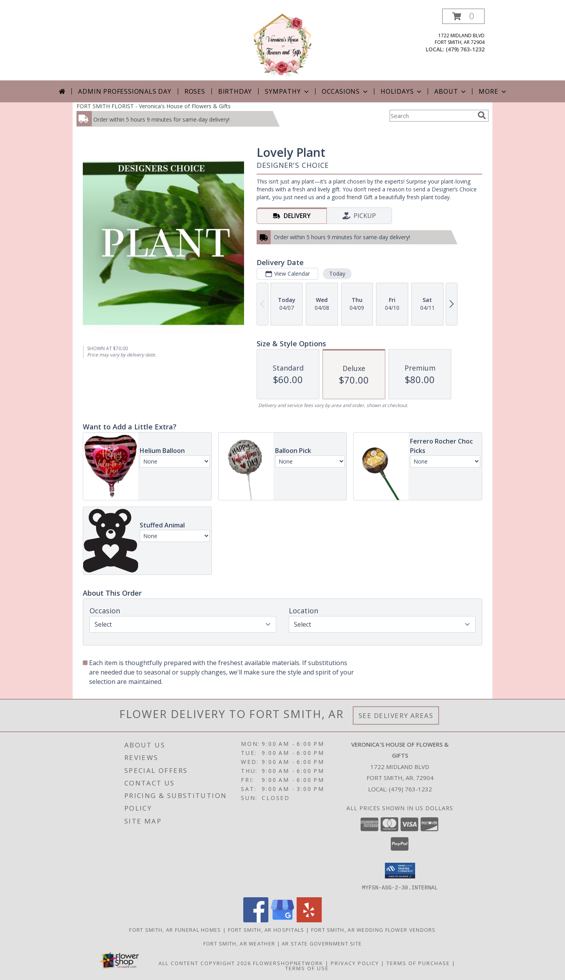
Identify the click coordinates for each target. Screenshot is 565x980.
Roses (194, 91)
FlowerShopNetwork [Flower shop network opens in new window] (288, 962)
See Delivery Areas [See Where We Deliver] (396, 715)
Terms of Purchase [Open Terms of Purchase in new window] (418, 962)
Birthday (235, 91)
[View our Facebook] (255, 920)
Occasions (345, 91)
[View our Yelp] (309, 920)
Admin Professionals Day (124, 91)
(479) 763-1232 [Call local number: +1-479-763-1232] (465, 49)
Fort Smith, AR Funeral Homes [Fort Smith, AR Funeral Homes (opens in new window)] (175, 929)
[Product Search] (432, 115)
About (450, 91)
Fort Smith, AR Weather (239, 943)
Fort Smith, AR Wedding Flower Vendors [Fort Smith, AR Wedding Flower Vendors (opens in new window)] (373, 929)
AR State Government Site (322, 943)
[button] (463, 16)
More (493, 91)
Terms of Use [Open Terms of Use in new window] (307, 967)
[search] (482, 115)
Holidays (402, 91)
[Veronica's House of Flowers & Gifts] (282, 44)
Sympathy (287, 91)
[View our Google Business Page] (282, 920)
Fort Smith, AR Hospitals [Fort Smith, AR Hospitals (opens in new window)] (266, 929)
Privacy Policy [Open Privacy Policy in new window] (355, 962)
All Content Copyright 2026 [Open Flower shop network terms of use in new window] (205, 962)
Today (337, 273)
